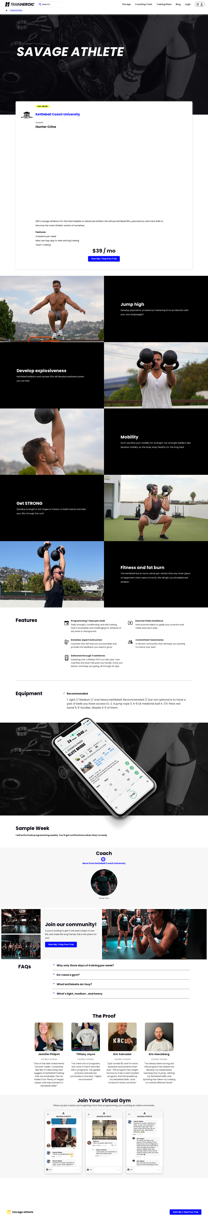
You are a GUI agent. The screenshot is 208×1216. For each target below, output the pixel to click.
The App (126, 4)
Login (188, 4)
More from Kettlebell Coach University (104, 863)
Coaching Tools (143, 4)
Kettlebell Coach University (58, 114)
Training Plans (164, 4)
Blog (178, 4)
